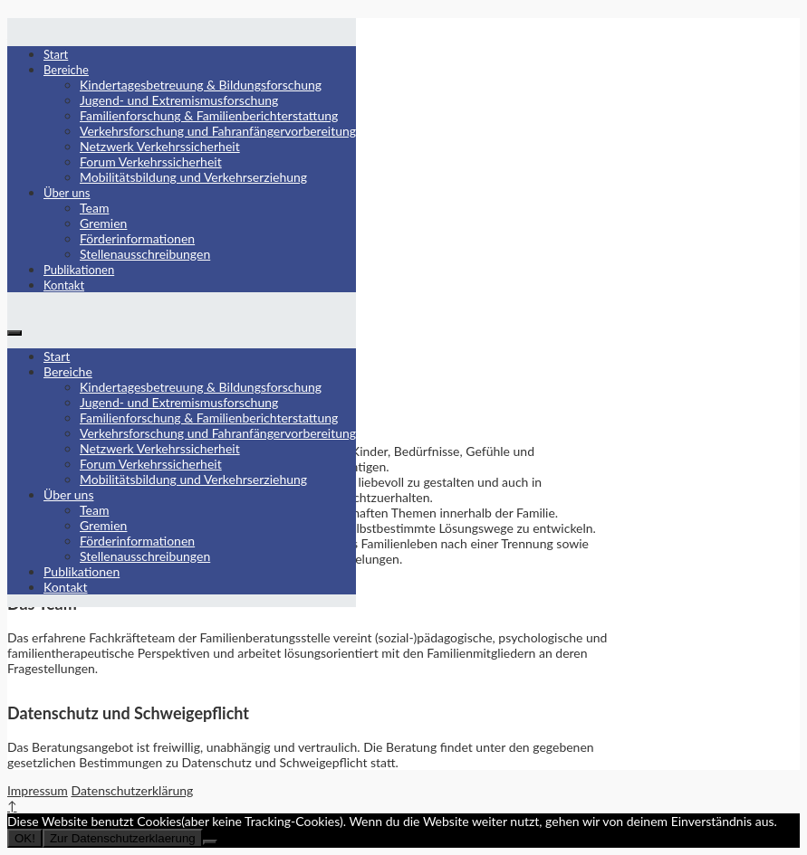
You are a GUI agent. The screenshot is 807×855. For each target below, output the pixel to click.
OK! (24, 838)
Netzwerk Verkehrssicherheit (160, 146)
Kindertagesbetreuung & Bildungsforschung (201, 84)
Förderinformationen (137, 238)
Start (55, 54)
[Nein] (210, 842)
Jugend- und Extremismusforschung (179, 100)
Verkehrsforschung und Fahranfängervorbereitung (218, 130)
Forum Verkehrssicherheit (151, 161)
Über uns (67, 192)
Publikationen (78, 269)
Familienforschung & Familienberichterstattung (209, 115)
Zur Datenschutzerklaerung (123, 838)
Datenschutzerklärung (132, 790)
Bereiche (66, 69)
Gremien (103, 223)
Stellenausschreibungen (145, 253)
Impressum (37, 790)
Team (94, 207)
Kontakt (63, 285)
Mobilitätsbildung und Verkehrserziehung (193, 177)
